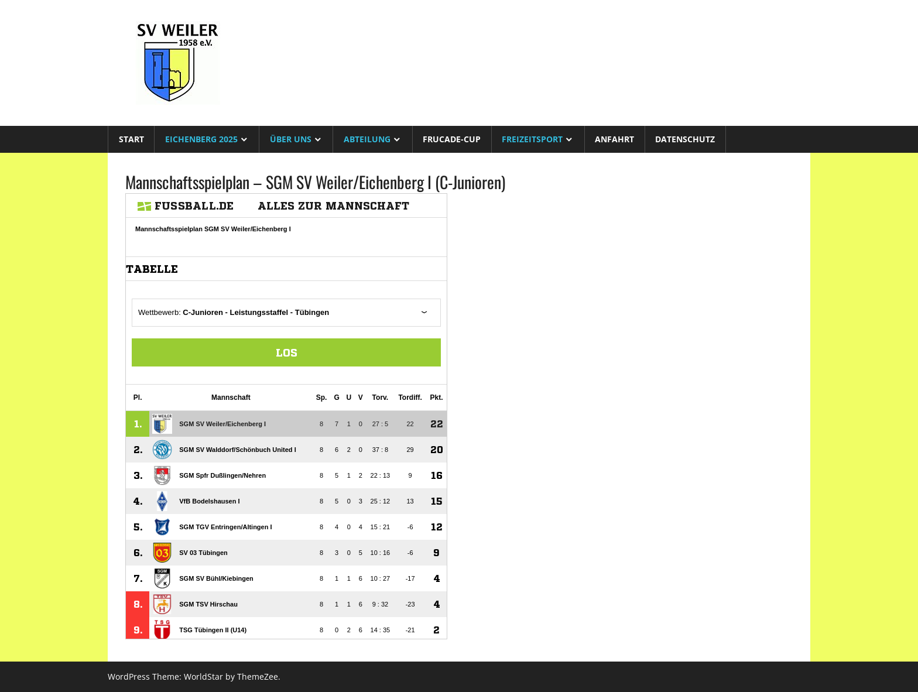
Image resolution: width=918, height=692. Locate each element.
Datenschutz (685, 139)
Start (131, 139)
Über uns (290, 139)
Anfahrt (614, 139)
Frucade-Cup (452, 139)
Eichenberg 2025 (201, 139)
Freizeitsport (532, 139)
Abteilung (367, 139)
